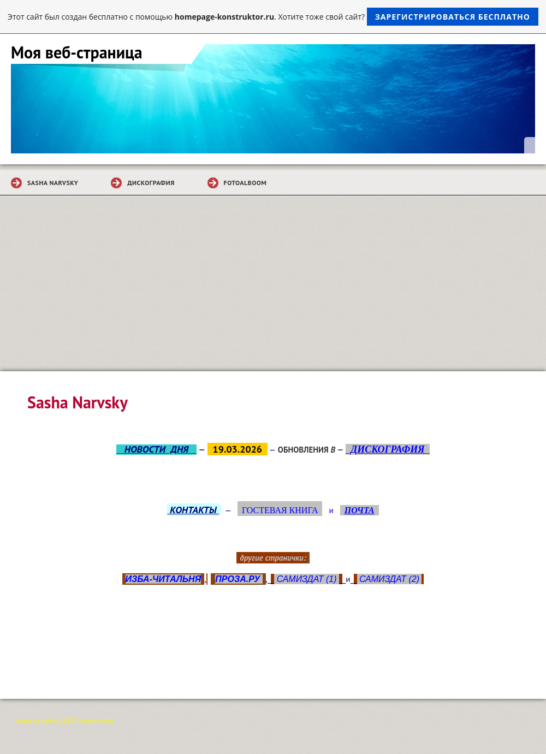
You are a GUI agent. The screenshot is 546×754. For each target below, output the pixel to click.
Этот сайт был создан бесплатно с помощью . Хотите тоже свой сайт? (273, 17)
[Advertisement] (273, 289)
